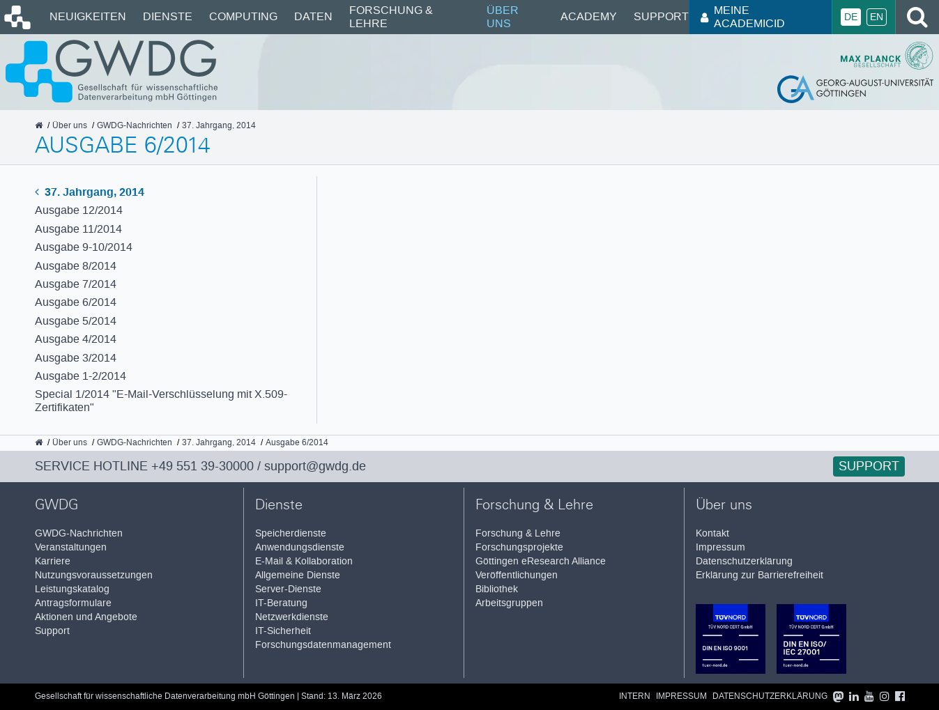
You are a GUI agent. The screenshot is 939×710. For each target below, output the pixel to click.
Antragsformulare (73, 603)
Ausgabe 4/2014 (75, 339)
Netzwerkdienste (291, 617)
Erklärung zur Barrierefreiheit (759, 575)
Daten (313, 16)
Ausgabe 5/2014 (75, 321)
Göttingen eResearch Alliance (540, 561)
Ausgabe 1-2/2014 (80, 376)
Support (661, 16)
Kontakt (712, 533)
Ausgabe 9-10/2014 (83, 247)
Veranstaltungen (71, 547)
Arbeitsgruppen (509, 603)
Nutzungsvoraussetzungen (94, 575)
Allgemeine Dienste (297, 575)
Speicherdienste (290, 533)
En (876, 17)
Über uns (503, 16)
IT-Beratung (281, 603)
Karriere (52, 561)
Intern (634, 696)
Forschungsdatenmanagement (323, 645)
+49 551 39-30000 (202, 466)
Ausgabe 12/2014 (79, 210)
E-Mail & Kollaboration (304, 561)
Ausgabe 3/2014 (75, 358)
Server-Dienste (288, 589)
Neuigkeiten (87, 16)
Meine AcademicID (743, 16)
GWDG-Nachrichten (79, 533)
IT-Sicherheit (283, 631)
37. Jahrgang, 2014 (89, 192)
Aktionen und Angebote (86, 617)
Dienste (167, 16)
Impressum (720, 547)
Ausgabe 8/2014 (75, 266)
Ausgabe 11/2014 (78, 229)
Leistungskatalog (72, 589)
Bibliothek (496, 589)
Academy (588, 16)
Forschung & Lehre (391, 16)
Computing (243, 16)
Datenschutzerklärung (744, 561)
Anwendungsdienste (299, 547)
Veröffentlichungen (516, 575)
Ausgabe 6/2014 (75, 302)
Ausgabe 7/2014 (75, 284)
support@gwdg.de (315, 466)
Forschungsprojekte (519, 547)
